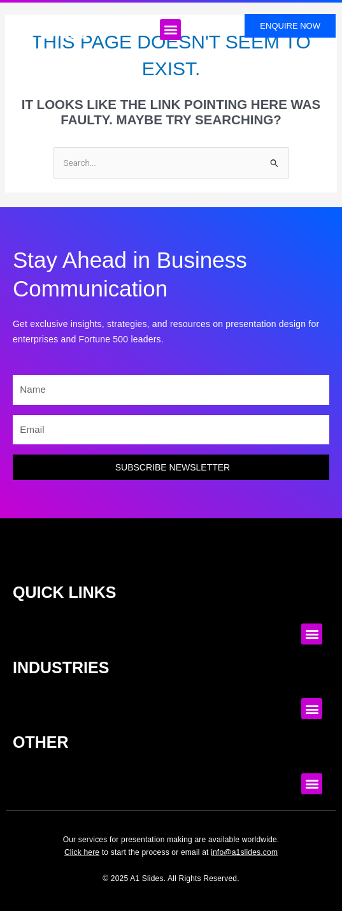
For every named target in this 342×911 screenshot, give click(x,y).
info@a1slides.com (244, 852)
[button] (170, 29)
